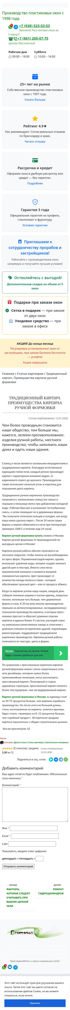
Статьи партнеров (30, 374)
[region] (35, 993)
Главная (8, 374)
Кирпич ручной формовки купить (22, 535)
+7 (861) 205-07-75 (33, 38)
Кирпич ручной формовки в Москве (24, 696)
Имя (5, 828)
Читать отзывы (35, 141)
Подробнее (35, 183)
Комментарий (11, 785)
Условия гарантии (34, 225)
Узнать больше (35, 100)
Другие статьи (20, 742)
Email (6, 836)
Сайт (5, 844)
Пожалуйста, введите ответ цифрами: (24, 851)
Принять (35, 1003)
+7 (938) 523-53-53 (34, 25)
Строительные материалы (56, 742)
